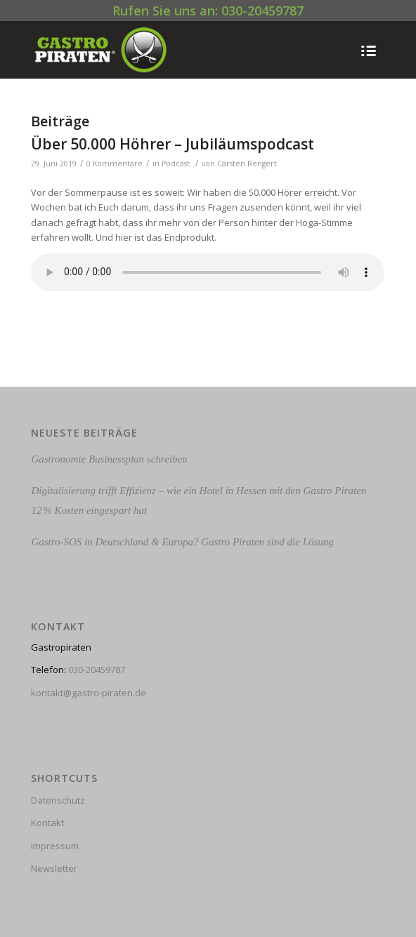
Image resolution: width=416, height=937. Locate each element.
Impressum (55, 845)
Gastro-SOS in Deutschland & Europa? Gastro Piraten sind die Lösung (182, 541)
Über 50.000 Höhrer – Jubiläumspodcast (172, 144)
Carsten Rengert (247, 163)
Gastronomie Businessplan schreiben (109, 459)
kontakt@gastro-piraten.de (88, 692)
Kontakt (47, 822)
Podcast (176, 163)
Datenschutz (58, 800)
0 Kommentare (114, 163)
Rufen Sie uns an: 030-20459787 (208, 10)
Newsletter (54, 868)
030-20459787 (96, 669)
